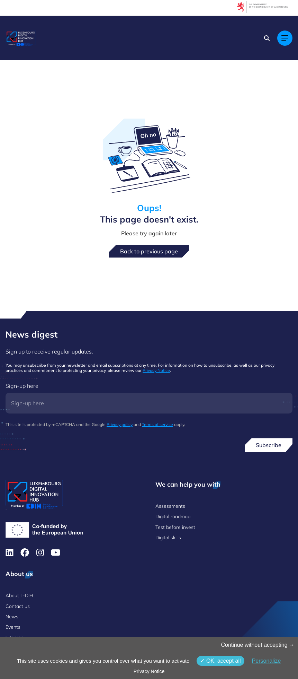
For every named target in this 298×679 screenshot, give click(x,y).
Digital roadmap (172, 516)
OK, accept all (220, 661)
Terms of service (157, 424)
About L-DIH (19, 595)
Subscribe (268, 445)
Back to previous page (149, 251)
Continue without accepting (258, 645)
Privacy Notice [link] (149, 671)
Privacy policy (120, 424)
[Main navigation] (284, 38)
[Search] (266, 38)
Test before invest (175, 527)
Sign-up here (22, 385)
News (12, 616)
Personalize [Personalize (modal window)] (266, 661)
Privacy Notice (156, 370)
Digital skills (168, 537)
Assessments (170, 506)
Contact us (18, 606)
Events (13, 627)
